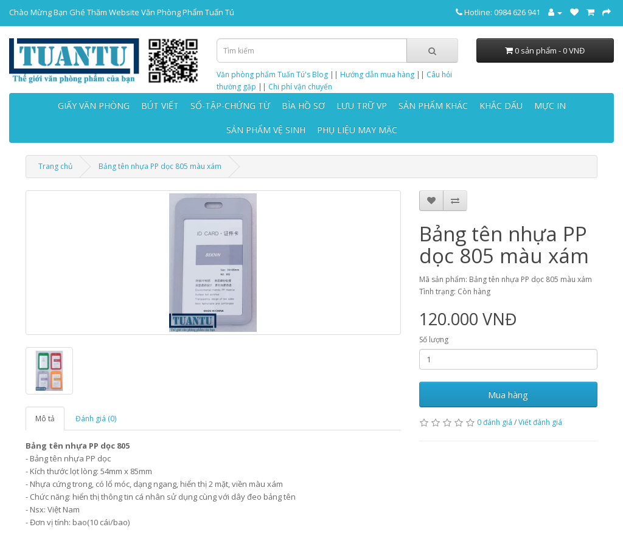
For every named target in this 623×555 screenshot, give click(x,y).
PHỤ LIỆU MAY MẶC (357, 130)
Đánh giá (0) (95, 418)
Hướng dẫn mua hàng (377, 74)
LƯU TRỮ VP (361, 105)
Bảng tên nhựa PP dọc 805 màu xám (160, 166)
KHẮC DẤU (501, 105)
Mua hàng (508, 394)
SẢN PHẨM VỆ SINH (265, 130)
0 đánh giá (494, 422)
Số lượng (433, 339)
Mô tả (45, 418)
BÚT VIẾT (160, 105)
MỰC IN (550, 105)
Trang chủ (55, 166)
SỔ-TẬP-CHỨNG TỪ (230, 105)
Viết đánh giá (540, 422)
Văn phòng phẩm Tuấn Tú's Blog (272, 74)
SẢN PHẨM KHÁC (433, 105)
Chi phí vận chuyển (300, 86)
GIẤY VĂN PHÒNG (94, 105)
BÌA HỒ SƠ (303, 105)
